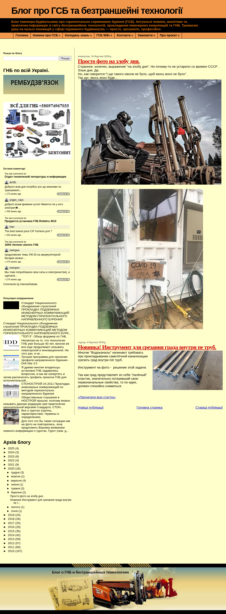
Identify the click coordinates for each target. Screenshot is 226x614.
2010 (11, 551)
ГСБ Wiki (104, 35)
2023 (11, 456)
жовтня (16, 476)
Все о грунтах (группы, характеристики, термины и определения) (40, 414)
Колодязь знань (78, 35)
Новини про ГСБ (47, 35)
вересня (16, 480)
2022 (11, 460)
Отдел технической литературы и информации (35, 176)
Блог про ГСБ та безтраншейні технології (96, 10)
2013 (11, 539)
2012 (11, 543)
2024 (11, 452)
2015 (11, 531)
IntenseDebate (28, 284)
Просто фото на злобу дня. (108, 61)
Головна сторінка (150, 407)
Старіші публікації (209, 407)
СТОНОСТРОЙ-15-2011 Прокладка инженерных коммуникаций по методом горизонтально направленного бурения (45, 388)
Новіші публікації (90, 407)
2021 (11, 464)
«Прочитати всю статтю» (97, 397)
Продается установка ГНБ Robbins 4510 (30, 221)
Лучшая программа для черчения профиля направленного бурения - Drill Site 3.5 (45, 360)
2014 (11, 535)
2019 (11, 515)
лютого (16, 507)
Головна (22, 35)
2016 (11, 527)
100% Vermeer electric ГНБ (21, 244)
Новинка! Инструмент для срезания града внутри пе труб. (147, 347)
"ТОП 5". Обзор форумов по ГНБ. (44, 336)
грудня (15, 472)
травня (16, 488)
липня (15, 484)
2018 (11, 518)
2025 (11, 448)
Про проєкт (170, 35)
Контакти (125, 35)
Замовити (146, 35)
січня (14, 511)
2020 (11, 468)
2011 (11, 547)
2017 (11, 523)
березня (16, 492)
